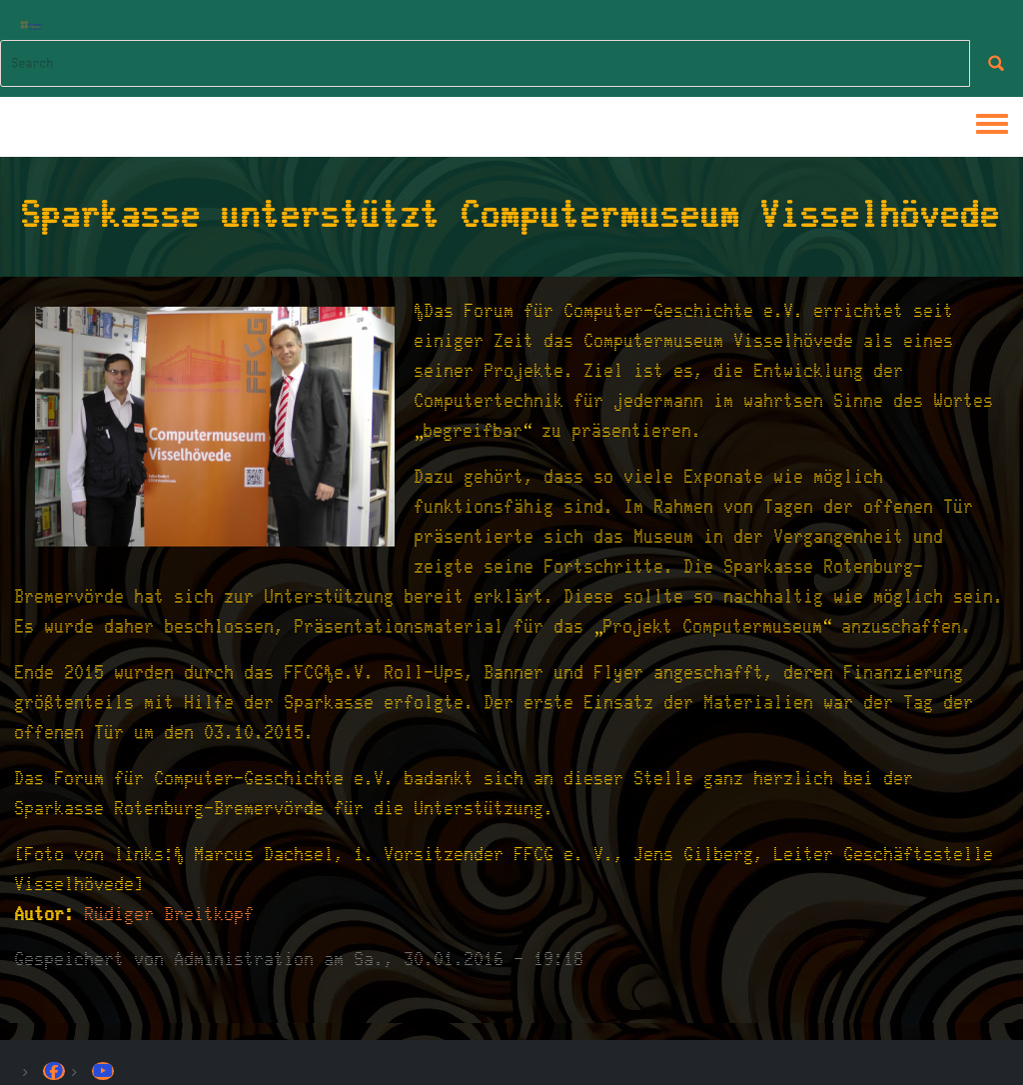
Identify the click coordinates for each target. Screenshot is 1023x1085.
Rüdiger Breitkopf (170, 914)
